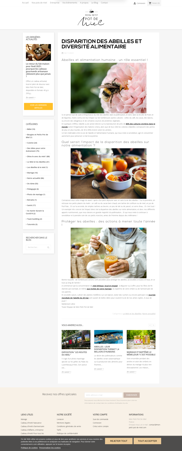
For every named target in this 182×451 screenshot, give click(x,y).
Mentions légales (63, 423)
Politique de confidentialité (67, 433)
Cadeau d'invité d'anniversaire (32, 426)
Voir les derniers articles (38, 106)
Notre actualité (148, 313)
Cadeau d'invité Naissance (31, 423)
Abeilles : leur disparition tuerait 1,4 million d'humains (106, 349)
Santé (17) (31, 205)
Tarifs (59, 430)
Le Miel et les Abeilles (132, 313)
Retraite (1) (32, 200)
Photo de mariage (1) (36, 194)
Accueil (25, 2)
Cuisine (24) (32, 143)
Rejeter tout (118, 441)
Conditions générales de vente (69, 426)
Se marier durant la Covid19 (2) (35, 212)
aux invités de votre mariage (99, 289)
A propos (84, 2)
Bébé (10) (31, 129)
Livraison (60, 419)
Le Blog (94, 2)
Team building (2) (34, 219)
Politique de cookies (29, 448)
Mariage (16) (32, 173)
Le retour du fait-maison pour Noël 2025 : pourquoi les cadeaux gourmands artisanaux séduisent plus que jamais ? (38, 70)
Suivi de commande (100, 419)
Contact (104, 2)
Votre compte (100, 414)
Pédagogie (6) (33, 189)
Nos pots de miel (39, 2)
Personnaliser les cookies (50, 448)
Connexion (97, 423)
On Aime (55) (32, 183)
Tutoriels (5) (32, 224)
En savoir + (30, 97)
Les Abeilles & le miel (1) (37, 167)
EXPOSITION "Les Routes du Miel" (74, 353)
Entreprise (54, 2)
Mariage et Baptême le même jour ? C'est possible (141, 353)
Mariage (24, 419)
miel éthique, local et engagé (105, 286)
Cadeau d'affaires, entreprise (32, 430)
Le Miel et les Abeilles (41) (38, 162)
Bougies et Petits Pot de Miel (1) (37, 136)
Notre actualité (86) (35, 178)
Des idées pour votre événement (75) (35, 149)
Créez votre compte (101, 426)
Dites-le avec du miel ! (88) (38, 156)
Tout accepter (147, 441)
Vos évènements (69, 2)
